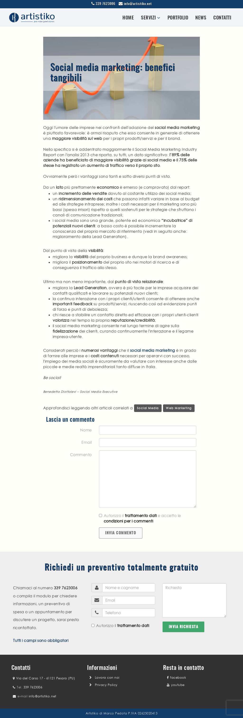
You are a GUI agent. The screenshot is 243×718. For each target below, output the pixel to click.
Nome (86, 430)
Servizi (150, 17)
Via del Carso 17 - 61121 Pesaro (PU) (45, 678)
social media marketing (152, 350)
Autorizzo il (120, 625)
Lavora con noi (107, 677)
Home (128, 18)
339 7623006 (105, 4)
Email (86, 442)
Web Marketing (179, 408)
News (200, 18)
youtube (176, 685)
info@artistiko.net (138, 4)
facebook (176, 677)
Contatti (222, 18)
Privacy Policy (106, 685)
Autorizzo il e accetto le (140, 518)
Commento (81, 454)
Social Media (148, 408)
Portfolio (178, 18)
